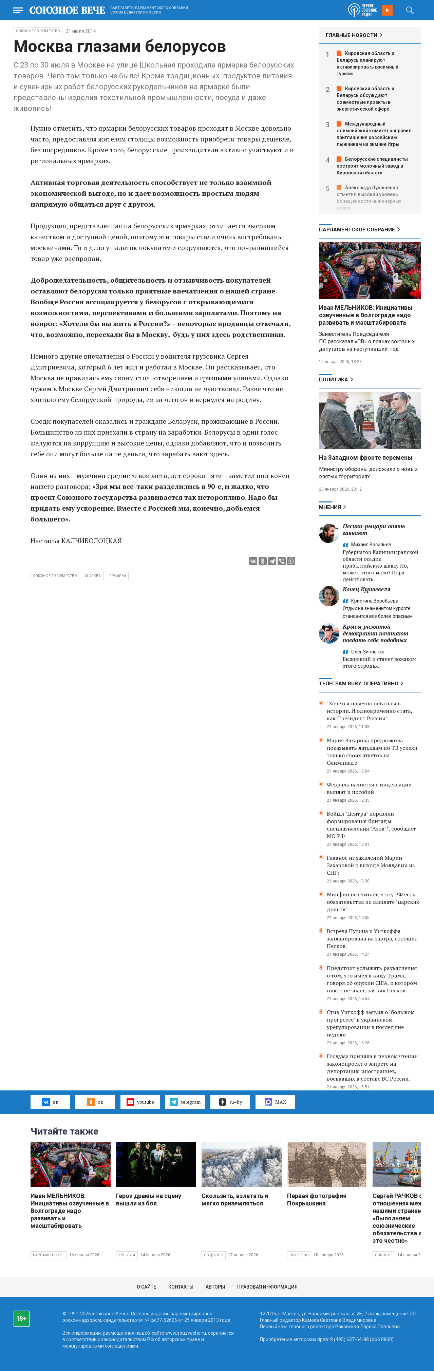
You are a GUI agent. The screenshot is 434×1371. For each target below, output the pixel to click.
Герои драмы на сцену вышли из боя (148, 1199)
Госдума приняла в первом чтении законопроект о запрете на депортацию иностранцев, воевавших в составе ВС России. (372, 1067)
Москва (93, 576)
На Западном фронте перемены (366, 457)
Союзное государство (38, 31)
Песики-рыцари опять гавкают (374, 529)
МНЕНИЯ (330, 507)
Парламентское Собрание (357, 230)
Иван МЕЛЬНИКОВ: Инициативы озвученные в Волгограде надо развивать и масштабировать (366, 315)
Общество (214, 1255)
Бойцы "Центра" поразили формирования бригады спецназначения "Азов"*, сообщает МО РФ (371, 825)
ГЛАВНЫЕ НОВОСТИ (351, 35)
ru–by (230, 1102)
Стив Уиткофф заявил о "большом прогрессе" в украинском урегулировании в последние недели (371, 1023)
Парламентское (49, 1255)
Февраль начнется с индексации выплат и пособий (369, 788)
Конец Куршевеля (366, 589)
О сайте (146, 1287)
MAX (275, 1102)
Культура (127, 1255)
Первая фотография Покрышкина (316, 1199)
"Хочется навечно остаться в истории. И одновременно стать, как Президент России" (369, 711)
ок (95, 1102)
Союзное (384, 1255)
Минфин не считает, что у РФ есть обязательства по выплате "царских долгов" (373, 902)
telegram (185, 1102)
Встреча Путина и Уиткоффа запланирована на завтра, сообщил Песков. (372, 938)
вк (50, 1102)
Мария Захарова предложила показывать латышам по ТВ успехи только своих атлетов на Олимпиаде (372, 751)
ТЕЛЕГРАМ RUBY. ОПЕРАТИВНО (358, 684)
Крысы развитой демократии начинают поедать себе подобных (375, 633)
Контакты (180, 1287)
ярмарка (117, 576)
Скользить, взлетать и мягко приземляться (235, 1199)
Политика (333, 380)
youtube (140, 1102)
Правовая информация (267, 1287)
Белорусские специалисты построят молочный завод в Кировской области (372, 165)
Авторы (215, 1287)
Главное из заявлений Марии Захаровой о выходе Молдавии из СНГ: (371, 865)
